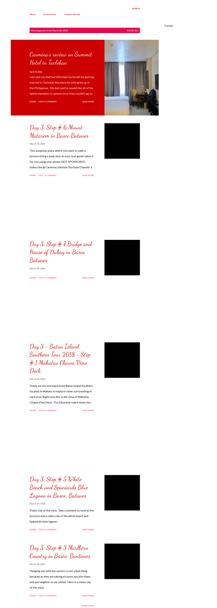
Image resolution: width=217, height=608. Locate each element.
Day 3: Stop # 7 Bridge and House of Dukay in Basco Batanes (61, 252)
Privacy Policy (49, 14)
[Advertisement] (62, 208)
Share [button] (33, 101)
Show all (133, 30)
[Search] (136, 8)
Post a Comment (47, 101)
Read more (88, 101)
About (32, 14)
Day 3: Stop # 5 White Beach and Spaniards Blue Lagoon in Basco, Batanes (59, 487)
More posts (87, 606)
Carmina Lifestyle (72, 14)
